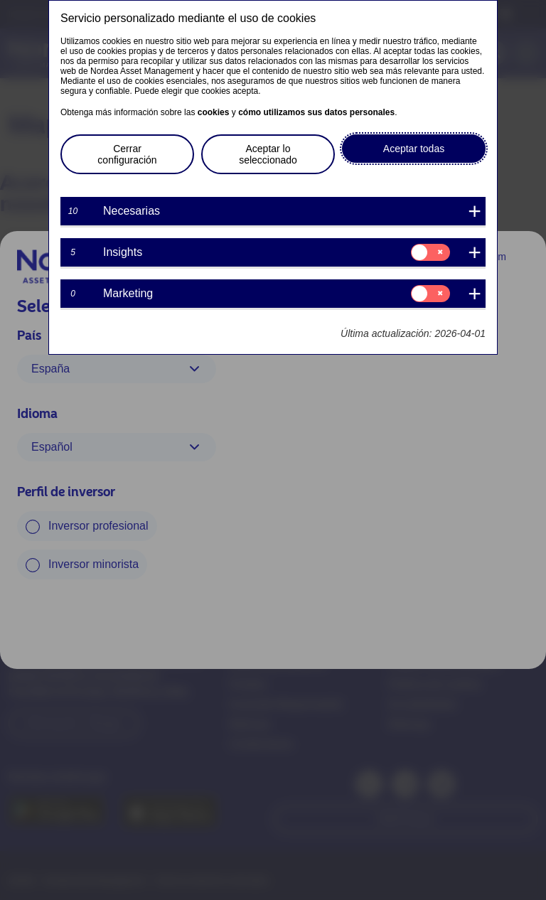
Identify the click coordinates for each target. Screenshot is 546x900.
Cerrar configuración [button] (126, 154)
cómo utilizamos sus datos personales (316, 112)
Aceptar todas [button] (413, 148)
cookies (214, 112)
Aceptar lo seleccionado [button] (268, 154)
